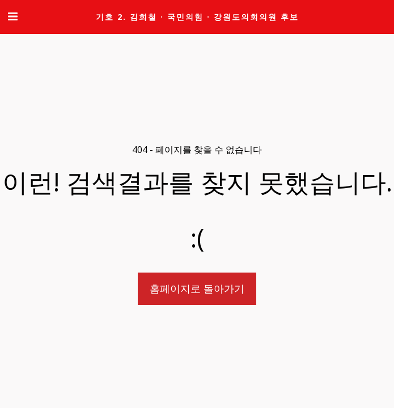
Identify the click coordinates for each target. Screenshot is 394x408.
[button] (12, 16)
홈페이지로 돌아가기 (197, 288)
